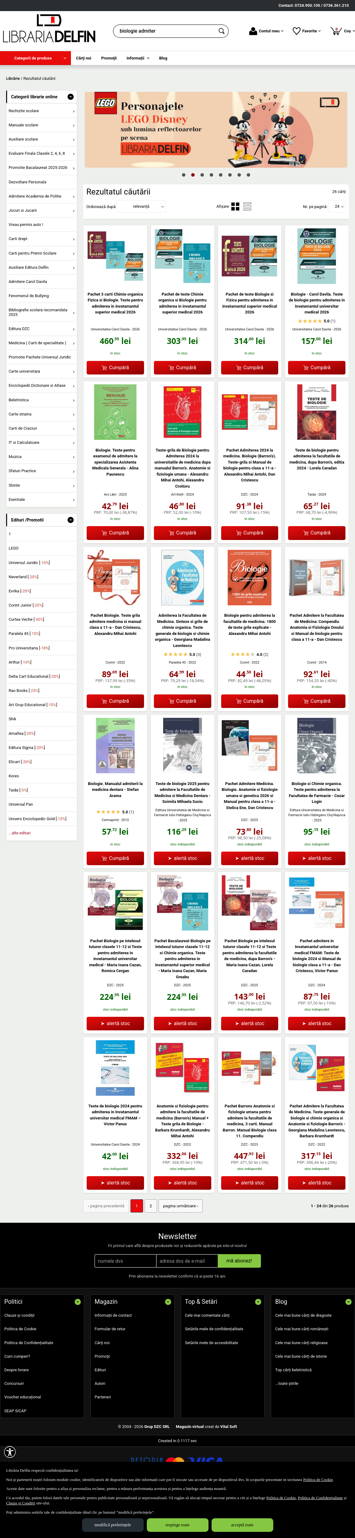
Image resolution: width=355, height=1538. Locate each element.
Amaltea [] (22, 774)
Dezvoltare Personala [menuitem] (27, 223)
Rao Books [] (24, 731)
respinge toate (177, 1525)
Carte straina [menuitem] (20, 455)
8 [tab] (249, 216)
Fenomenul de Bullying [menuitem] (29, 336)
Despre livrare (16, 1410)
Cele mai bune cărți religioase (301, 1383)
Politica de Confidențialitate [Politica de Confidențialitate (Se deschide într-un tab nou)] (320, 1497)
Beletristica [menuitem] (19, 440)
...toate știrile (286, 1424)
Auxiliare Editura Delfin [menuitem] (29, 308)
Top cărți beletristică (293, 1410)
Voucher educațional (22, 1437)
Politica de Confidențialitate (28, 1383)
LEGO (14, 589)
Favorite (307, 31)
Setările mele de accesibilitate (211, 1383)
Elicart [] (20, 802)
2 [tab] (193, 216)
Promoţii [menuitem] (109, 58)
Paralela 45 (177, 704)
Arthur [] (20, 703)
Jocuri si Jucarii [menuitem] (23, 251)
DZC (244, 536)
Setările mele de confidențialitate (214, 1369)
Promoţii (102, 1396)
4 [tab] (211, 216)
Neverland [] (23, 618)
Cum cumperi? (17, 1396)
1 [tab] (184, 216)
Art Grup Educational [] (33, 745)
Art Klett (177, 536)
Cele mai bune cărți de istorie (301, 1396)
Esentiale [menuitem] (17, 540)
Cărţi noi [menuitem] (83, 58)
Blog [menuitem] (163, 58)
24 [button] (337, 247)
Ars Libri (110, 536)
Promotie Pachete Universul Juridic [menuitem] (40, 398)
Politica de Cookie (20, 1369)
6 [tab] (230, 216)
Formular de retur (110, 1369)
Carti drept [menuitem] (18, 279)
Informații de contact (113, 1356)
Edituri (100, 1410)
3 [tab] (202, 216)
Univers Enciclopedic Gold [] (37, 859)
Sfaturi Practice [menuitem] (22, 511)
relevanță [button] (141, 247)
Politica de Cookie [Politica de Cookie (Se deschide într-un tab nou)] (318, 1479)
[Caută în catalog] (222, 31)
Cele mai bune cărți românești (301, 1369)
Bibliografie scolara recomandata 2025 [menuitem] (38, 353)
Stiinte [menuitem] (14, 526)
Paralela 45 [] (24, 674)
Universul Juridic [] (29, 603)
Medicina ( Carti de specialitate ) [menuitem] (37, 384)
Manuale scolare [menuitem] (23, 166)
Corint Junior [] (26, 646)
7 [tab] (239, 216)
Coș (342, 31)
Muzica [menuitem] (15, 497)
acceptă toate (242, 1525)
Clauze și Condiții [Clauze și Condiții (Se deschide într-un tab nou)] (20, 1503)
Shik (12, 760)
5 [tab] (221, 216)
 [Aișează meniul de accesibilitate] (10, 1452)
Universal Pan (21, 845)
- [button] (70, 138)
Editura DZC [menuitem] (19, 369)
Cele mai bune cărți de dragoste (303, 1356)
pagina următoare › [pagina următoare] (177, 1246)
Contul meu (266, 31)
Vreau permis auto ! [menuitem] (26, 265)
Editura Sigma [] (27, 788)
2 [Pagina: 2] (148, 1246)
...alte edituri (20, 874)
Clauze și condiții (19, 1356)
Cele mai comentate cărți (207, 1356)
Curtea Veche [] (26, 660)
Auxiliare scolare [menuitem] (23, 180)
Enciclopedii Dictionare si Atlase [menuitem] (37, 426)
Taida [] (18, 831)
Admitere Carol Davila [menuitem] (28, 322)
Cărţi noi (102, 1383)
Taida (312, 536)
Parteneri (103, 1437)
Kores (14, 817)
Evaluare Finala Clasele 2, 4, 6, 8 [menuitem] (37, 194)
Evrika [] (20, 632)
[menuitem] (35, 58)
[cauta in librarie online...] (164, 31)
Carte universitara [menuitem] (24, 412)
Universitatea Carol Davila (110, 370)
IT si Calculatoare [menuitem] (24, 483)
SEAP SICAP (15, 1451)
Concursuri (14, 1424)
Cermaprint (110, 861)
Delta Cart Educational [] (34, 717)
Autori (100, 1424)
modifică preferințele (113, 1525)
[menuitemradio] (235, 247)
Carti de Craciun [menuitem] (23, 469)
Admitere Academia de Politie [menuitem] (35, 237)
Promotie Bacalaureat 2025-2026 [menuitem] (38, 208)
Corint (110, 704)
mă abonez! (239, 1301)
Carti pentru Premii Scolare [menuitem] (32, 294)
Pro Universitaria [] (29, 689)
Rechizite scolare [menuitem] (24, 151)
